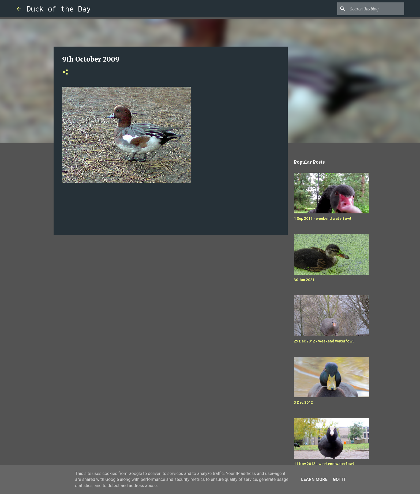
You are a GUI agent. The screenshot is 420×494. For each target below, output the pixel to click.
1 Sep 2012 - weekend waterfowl (322, 218)
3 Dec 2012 (303, 402)
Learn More (314, 479)
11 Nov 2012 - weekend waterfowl (324, 464)
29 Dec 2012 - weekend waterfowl (324, 341)
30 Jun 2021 (304, 280)
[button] (65, 72)
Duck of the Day (59, 8)
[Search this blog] (376, 8)
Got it (339, 479)
